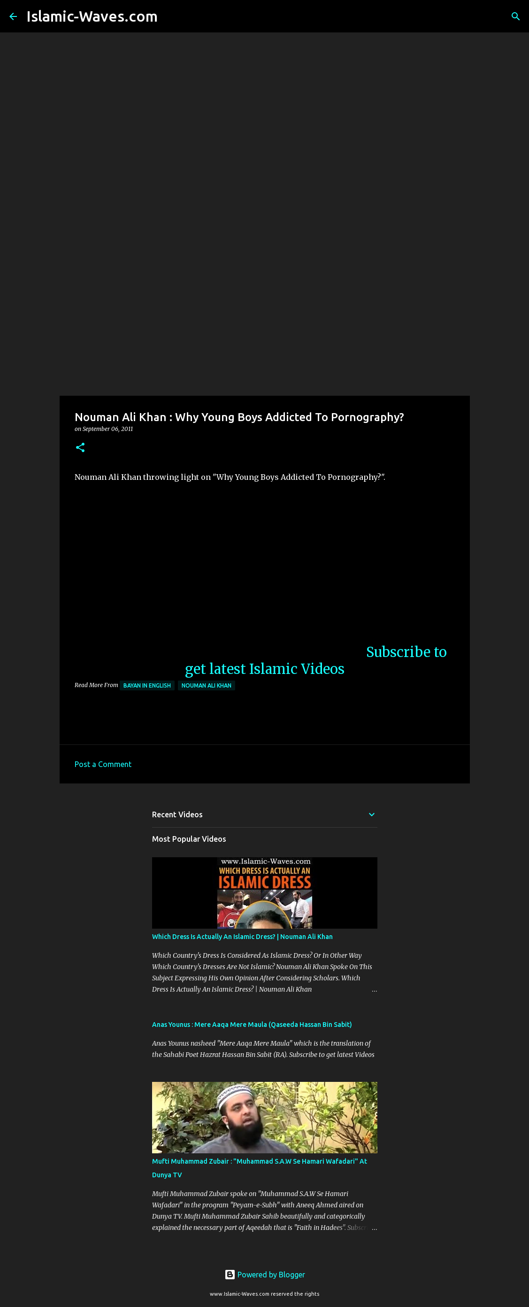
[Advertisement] (264, 321)
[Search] (170, 16)
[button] (80, 448)
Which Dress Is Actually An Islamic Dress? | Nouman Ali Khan (242, 936)
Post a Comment (103, 764)
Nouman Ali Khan (206, 685)
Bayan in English (147, 685)
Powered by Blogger (264, 1274)
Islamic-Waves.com (92, 16)
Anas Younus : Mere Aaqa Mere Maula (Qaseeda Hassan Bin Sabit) (252, 1024)
